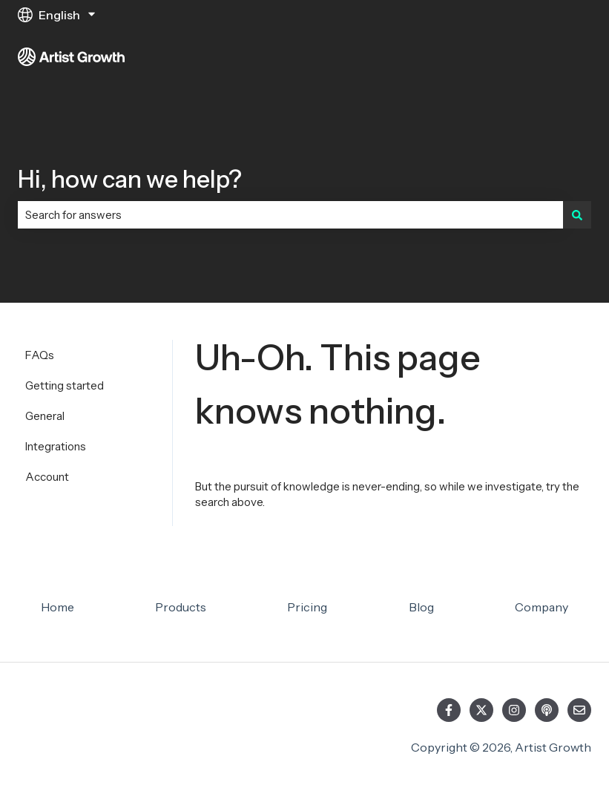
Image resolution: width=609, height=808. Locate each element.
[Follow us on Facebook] (449, 710)
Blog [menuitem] (421, 607)
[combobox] (290, 215)
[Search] (577, 215)
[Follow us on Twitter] (481, 710)
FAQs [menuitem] (39, 355)
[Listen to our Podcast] (547, 710)
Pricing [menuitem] (307, 607)
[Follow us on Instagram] (514, 710)
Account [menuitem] (47, 477)
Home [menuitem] (57, 607)
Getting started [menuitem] (64, 385)
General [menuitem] (45, 416)
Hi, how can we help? (130, 179)
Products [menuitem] (180, 607)
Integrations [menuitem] (55, 446)
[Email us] (579, 710)
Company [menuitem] (541, 607)
